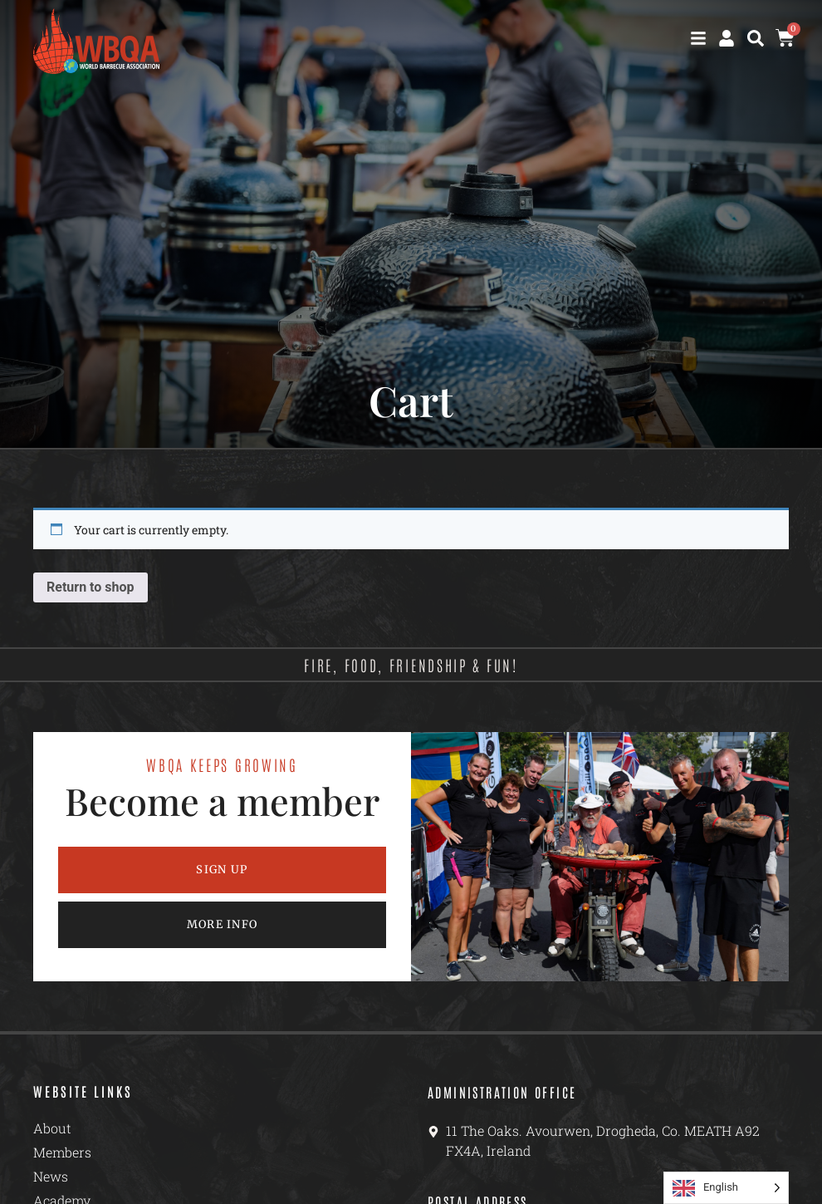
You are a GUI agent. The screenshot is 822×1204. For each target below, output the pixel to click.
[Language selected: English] (726, 1188)
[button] (755, 38)
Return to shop (90, 587)
